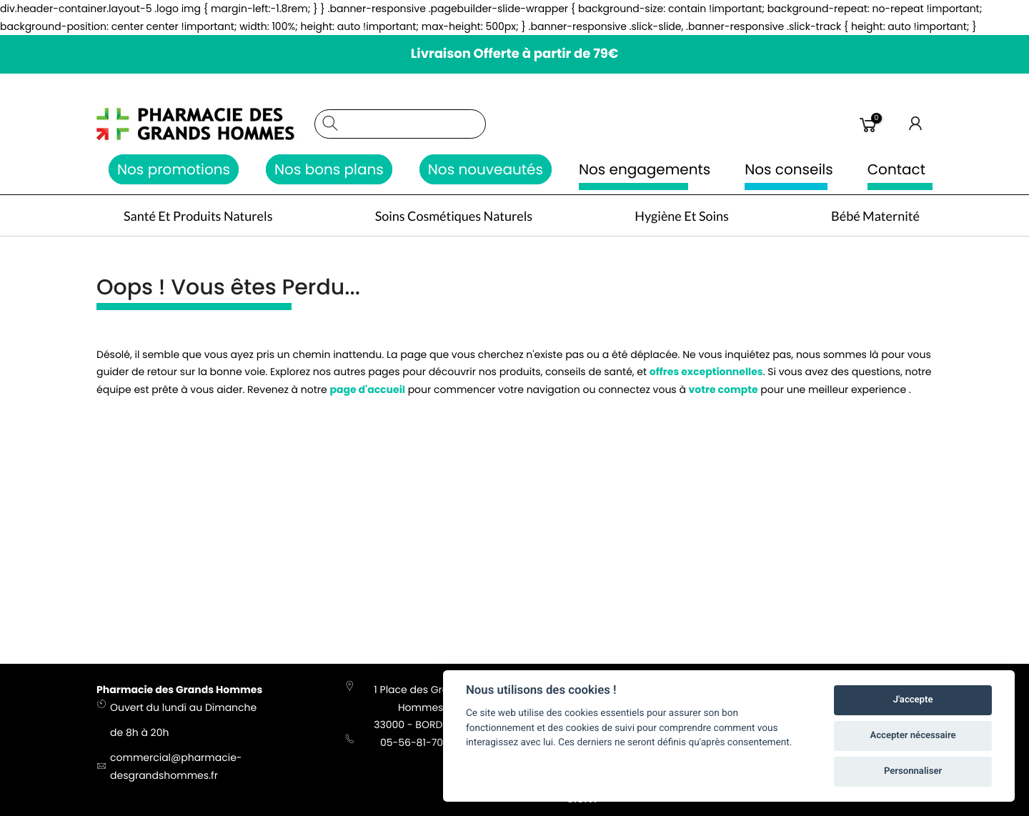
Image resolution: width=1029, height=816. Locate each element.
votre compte (723, 391)
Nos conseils (789, 169)
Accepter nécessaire (913, 735)
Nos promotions (173, 169)
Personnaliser (913, 771)
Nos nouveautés (485, 169)
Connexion (916, 124)
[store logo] (198, 124)
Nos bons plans (329, 169)
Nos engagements (644, 169)
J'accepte (913, 700)
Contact (896, 169)
